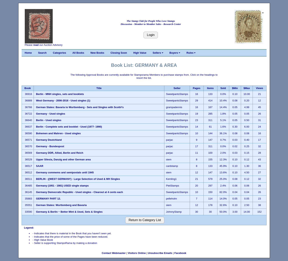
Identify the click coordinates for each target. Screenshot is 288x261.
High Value (139, 52)
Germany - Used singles (50, 113)
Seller (177, 88)
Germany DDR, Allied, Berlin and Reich (60, 152)
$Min (235, 88)
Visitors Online (137, 253)
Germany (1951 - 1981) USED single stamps (62, 185)
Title (99, 88)
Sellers (158, 52)
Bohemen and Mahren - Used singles (58, 133)
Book (27, 88)
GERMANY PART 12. (48, 198)
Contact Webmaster (114, 253)
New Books (97, 52)
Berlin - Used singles (48, 120)
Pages (196, 88)
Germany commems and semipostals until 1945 (65, 172)
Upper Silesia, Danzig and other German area (63, 159)
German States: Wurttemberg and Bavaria (61, 205)
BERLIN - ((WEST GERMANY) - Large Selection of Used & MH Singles (78, 178)
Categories (59, 52)
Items (210, 88)
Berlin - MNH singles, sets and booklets (60, 94)
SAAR (39, 166)
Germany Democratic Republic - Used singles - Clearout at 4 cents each (80, 192)
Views (259, 88)
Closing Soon (118, 52)
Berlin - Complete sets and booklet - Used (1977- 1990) (69, 126)
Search (42, 52)
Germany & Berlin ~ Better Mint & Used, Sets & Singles (69, 211)
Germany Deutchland (49, 139)
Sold (223, 88)
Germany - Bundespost (50, 146)
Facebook (180, 253)
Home (28, 52)
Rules (190, 52)
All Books (78, 52)
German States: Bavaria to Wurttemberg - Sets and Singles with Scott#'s (80, 107)
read (36, 44)
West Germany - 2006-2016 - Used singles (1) (63, 100)
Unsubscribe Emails (160, 253)
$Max (247, 88)
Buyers (174, 52)
